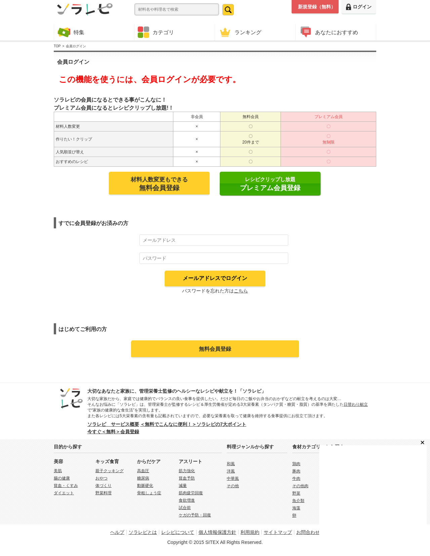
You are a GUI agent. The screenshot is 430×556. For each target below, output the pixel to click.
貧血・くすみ (66, 485)
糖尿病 (143, 478)
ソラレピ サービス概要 (113, 424)
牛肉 (296, 478)
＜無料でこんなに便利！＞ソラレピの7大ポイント (193, 424)
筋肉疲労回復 (191, 493)
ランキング (239, 32)
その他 (233, 486)
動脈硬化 (145, 485)
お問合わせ (308, 532)
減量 (183, 485)
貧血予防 (187, 478)
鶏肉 (296, 463)
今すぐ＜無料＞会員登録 (113, 431)
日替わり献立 (356, 404)
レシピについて (177, 532)
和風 (231, 463)
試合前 (185, 507)
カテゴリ (156, 32)
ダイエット (64, 493)
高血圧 (143, 470)
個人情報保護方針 (217, 532)
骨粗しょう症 (149, 493)
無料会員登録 (215, 349)
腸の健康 (62, 478)
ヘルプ (117, 532)
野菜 (296, 493)
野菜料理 (103, 493)
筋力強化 (187, 470)
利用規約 (250, 532)
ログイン (359, 7)
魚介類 (298, 500)
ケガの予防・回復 (195, 515)
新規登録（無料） (317, 6)
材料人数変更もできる (159, 183)
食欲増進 (187, 500)
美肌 (58, 470)
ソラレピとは (143, 532)
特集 (70, 32)
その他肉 (300, 486)
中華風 (233, 478)
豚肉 (296, 471)
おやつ (101, 478)
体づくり (103, 485)
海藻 (296, 508)
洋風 (231, 471)
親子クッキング (109, 470)
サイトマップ (278, 532)
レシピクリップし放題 (270, 183)
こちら (241, 290)
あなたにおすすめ (328, 32)
